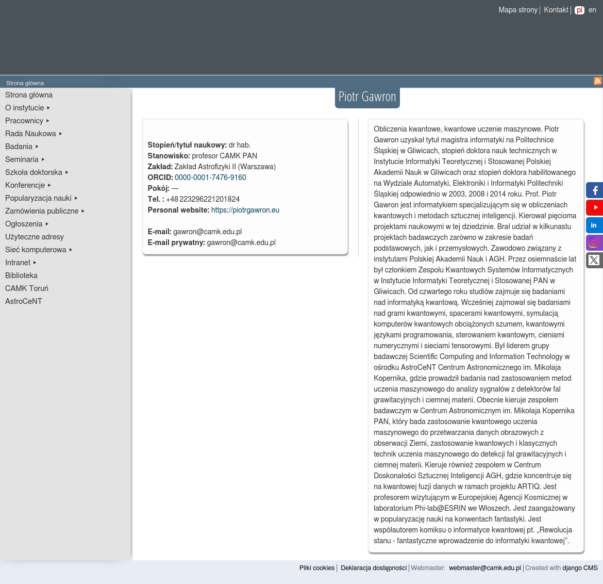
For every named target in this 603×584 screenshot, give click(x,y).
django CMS (580, 568)
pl (579, 10)
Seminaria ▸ (25, 160)
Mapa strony (518, 10)
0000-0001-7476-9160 (210, 178)
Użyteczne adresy (34, 237)
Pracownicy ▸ (27, 121)
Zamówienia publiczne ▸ (45, 211)
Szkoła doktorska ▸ (37, 172)
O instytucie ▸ (28, 108)
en (592, 10)
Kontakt (556, 10)
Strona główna (29, 95)
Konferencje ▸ (28, 185)
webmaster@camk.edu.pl (485, 568)
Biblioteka (21, 276)
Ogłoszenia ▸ (27, 224)
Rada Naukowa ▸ (34, 134)
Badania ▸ (22, 147)
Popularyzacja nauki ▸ (41, 198)
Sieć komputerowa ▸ (39, 250)
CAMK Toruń (26, 289)
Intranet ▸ (21, 263)
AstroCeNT (23, 301)
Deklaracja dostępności (374, 568)
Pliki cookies (316, 568)
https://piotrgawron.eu (245, 210)
